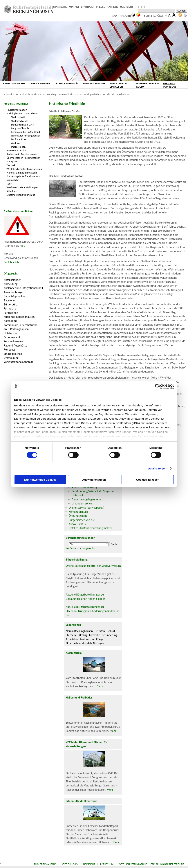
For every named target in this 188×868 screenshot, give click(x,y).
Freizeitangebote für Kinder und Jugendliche (23, 178)
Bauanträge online (15, 296)
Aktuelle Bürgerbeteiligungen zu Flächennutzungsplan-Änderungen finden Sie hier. (92, 611)
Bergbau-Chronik (20, 128)
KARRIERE (112, 7)
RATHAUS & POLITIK (14, 83)
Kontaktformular (78, 511)
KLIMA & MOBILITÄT (67, 83)
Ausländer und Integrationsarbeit (23, 288)
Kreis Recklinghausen (16, 329)
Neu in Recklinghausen (79, 631)
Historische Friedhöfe (118, 94)
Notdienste (10, 333)
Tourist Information (16, 109)
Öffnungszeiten (78, 515)
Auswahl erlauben (94, 479)
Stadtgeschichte (92, 94)
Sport (9, 183)
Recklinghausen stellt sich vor (62, 94)
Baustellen (10, 300)
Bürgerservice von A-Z (82, 520)
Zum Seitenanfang (45, 864)
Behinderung (109, 635)
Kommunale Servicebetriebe (20, 325)
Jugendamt (10, 320)
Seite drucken (70, 864)
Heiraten (100, 631)
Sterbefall (71, 635)
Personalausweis (13, 341)
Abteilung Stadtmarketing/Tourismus (20, 192)
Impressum (106, 864)
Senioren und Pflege (91, 639)
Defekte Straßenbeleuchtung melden (90, 528)
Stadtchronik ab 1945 (22, 124)
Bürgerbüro (10, 304)
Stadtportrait (18, 117)
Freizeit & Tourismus (30, 94)
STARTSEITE (60, 7)
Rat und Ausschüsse (15, 345)
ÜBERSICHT (126, 7)
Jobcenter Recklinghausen (19, 316)
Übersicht (89, 864)
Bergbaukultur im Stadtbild (25, 132)
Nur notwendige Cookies (40, 479)
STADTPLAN (87, 7)
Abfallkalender (12, 280)
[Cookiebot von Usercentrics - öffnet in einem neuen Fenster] (158, 386)
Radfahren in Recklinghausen (21, 154)
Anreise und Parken (16, 150)
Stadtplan (11, 161)
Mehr (100, 686)
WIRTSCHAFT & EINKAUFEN (118, 85)
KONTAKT (74, 7)
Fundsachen (11, 312)
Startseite (9, 94)
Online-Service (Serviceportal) (86, 507)
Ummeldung (11, 358)
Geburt (111, 631)
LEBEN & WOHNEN (40, 83)
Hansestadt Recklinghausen (25, 135)
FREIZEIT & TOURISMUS (169, 85)
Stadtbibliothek (13, 353)
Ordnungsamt (12, 337)
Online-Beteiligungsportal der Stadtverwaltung (93, 565)
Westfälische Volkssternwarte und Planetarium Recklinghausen (24, 170)
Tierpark (10, 165)
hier (22, 245)
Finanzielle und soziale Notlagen (85, 643)
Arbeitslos (72, 639)
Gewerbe (94, 635)
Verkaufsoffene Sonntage (18, 362)
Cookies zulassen (147, 479)
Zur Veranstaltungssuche (80, 548)
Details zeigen (157, 468)
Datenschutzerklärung (132, 864)
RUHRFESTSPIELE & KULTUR (147, 85)
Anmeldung (10, 284)
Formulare (10, 308)
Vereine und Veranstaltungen (21, 187)
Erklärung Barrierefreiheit (167, 864)
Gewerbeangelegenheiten (87, 499)
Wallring (15, 143)
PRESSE (100, 7)
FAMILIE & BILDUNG (94, 83)
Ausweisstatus (77, 524)
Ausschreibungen (14, 292)
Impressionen (18, 146)
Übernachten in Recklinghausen (23, 157)
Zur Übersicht (12, 262)
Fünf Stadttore (18, 139)
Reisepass (9, 349)
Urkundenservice (82, 503)
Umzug (83, 635)
